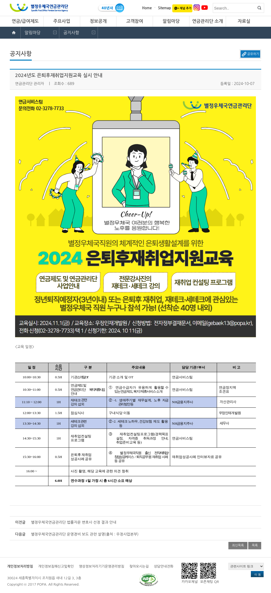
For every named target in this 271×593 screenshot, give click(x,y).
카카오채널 (190, 573)
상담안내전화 (163, 566)
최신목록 (238, 545)
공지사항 (71, 32)
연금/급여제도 (25, 21)
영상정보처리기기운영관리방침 (101, 566)
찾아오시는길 (139, 566)
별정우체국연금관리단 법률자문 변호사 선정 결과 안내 (73, 522)
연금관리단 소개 (207, 21)
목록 (255, 545)
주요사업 (61, 21)
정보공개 (98, 21)
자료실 (244, 21)
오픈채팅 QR (209, 573)
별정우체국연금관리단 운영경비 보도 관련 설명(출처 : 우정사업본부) (84, 534)
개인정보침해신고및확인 (56, 566)
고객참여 (134, 21)
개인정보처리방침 (20, 566)
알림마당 (170, 21)
